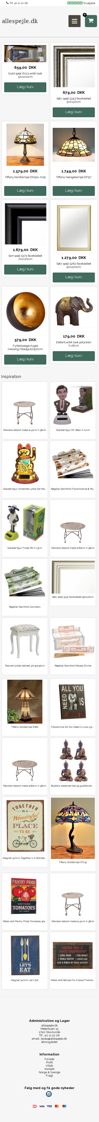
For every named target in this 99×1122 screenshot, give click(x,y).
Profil (49, 1062)
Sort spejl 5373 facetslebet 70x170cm (25, 257)
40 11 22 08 (21, 3)
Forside (49, 1059)
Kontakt (49, 1069)
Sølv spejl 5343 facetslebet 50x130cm (73, 100)
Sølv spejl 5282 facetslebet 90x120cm (73, 265)
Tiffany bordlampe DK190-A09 (25, 177)
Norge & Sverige (49, 1072)
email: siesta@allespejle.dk (49, 1038)
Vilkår (49, 1065)
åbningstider (49, 1042)
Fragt (49, 1075)
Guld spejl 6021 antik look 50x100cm (25, 75)
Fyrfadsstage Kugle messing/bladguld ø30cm (25, 347)
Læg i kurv (25, 87)
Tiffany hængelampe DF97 (73, 177)
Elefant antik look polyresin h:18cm (73, 344)
